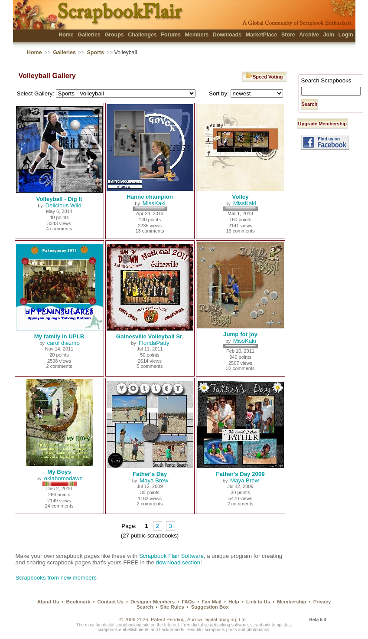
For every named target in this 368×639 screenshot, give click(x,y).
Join (328, 35)
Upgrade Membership (322, 123)
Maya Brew (154, 480)
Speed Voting (264, 75)
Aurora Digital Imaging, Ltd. (217, 619)
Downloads (227, 35)
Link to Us (258, 601)
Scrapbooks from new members (56, 577)
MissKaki (154, 203)
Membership (291, 601)
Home (66, 35)
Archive (309, 35)
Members (196, 35)
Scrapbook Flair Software (171, 556)
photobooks (258, 629)
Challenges (142, 35)
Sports (95, 52)
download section (178, 562)
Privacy (322, 601)
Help (233, 601)
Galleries (89, 35)
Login (346, 35)
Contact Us (111, 601)
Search (145, 607)
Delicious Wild (63, 205)
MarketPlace (261, 35)
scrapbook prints (221, 629)
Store (288, 35)
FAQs (188, 601)
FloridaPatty (154, 343)
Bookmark (78, 601)
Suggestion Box (210, 607)
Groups (114, 35)
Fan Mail (211, 601)
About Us (48, 601)
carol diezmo (63, 343)
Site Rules (172, 607)
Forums (171, 35)
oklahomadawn (63, 478)
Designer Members (152, 601)
